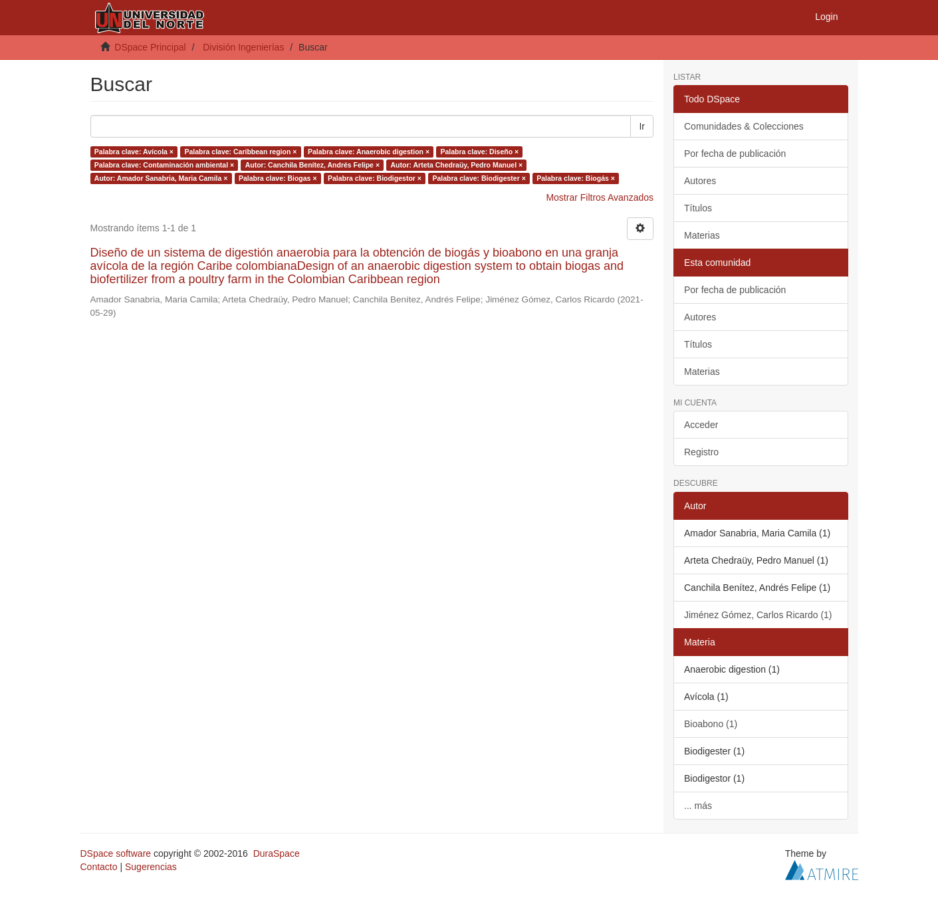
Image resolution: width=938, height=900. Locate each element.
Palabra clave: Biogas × (278, 178)
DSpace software (116, 853)
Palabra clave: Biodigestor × (374, 178)
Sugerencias (151, 866)
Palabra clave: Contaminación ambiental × (164, 165)
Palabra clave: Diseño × (480, 152)
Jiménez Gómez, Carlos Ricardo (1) (758, 615)
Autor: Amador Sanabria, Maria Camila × (161, 178)
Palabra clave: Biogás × (575, 178)
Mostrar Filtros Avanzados (599, 197)
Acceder (701, 424)
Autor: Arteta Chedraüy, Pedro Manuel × (457, 165)
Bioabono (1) (710, 724)
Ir (642, 126)
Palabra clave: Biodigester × (478, 178)
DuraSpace (276, 853)
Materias (702, 235)
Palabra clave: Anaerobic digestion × (368, 152)
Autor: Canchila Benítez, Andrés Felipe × (312, 165)
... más (698, 805)
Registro (701, 452)
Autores (700, 180)
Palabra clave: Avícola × (134, 152)
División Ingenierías (243, 47)
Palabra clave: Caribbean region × (240, 152)
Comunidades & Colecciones (744, 126)
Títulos (698, 208)
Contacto (99, 866)
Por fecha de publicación (735, 153)
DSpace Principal (149, 47)
